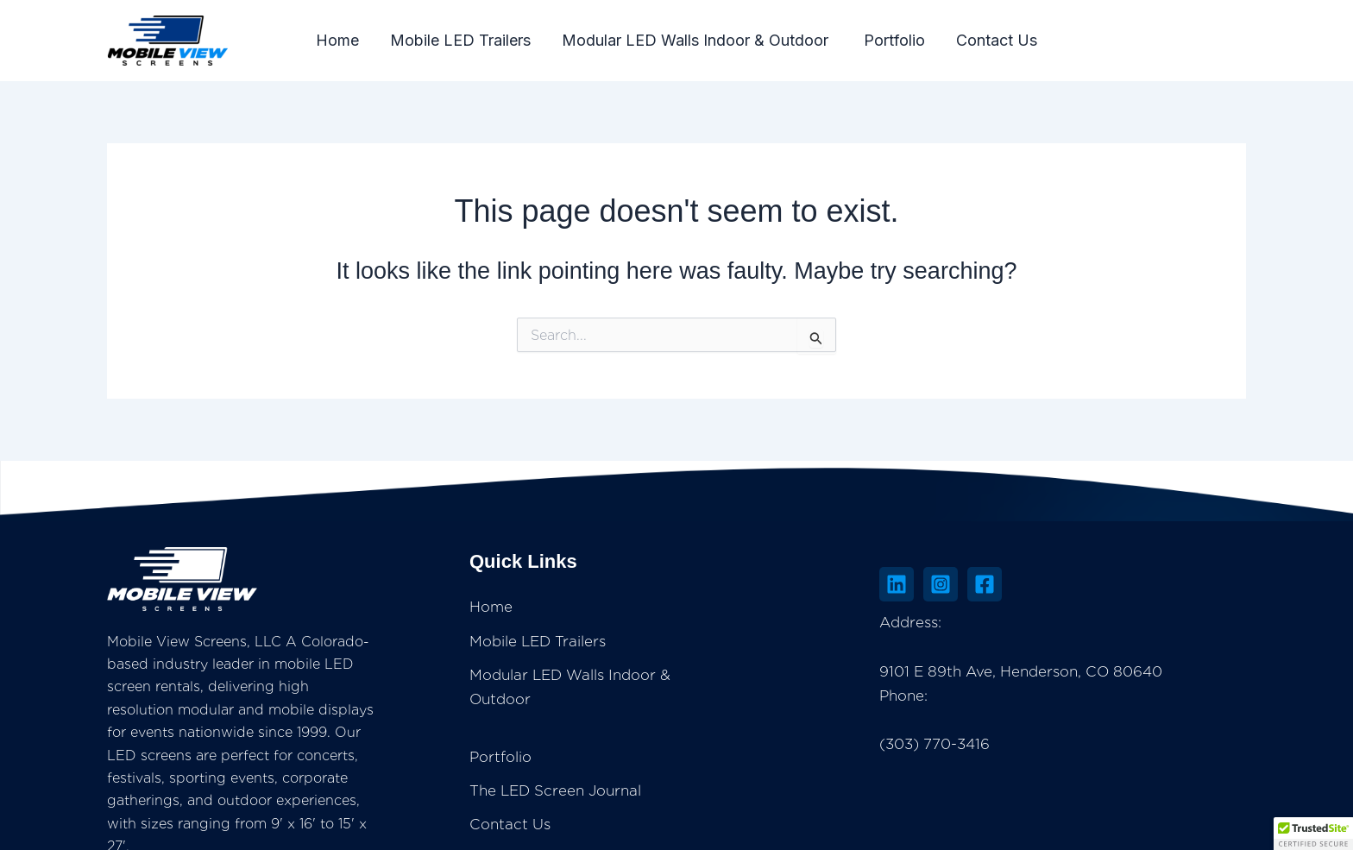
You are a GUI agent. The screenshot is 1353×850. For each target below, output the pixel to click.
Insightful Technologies (795, 832)
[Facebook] (1088, 585)
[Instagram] (1044, 585)
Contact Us (996, 40)
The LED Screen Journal (756, 742)
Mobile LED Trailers (460, 40)
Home (337, 40)
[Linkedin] (1000, 585)
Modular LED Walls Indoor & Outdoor (697, 40)
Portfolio (894, 40)
